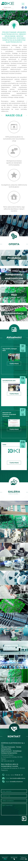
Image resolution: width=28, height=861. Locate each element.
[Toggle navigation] (23, 4)
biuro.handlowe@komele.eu (17, 778)
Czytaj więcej (14, 363)
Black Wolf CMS (14, 857)
